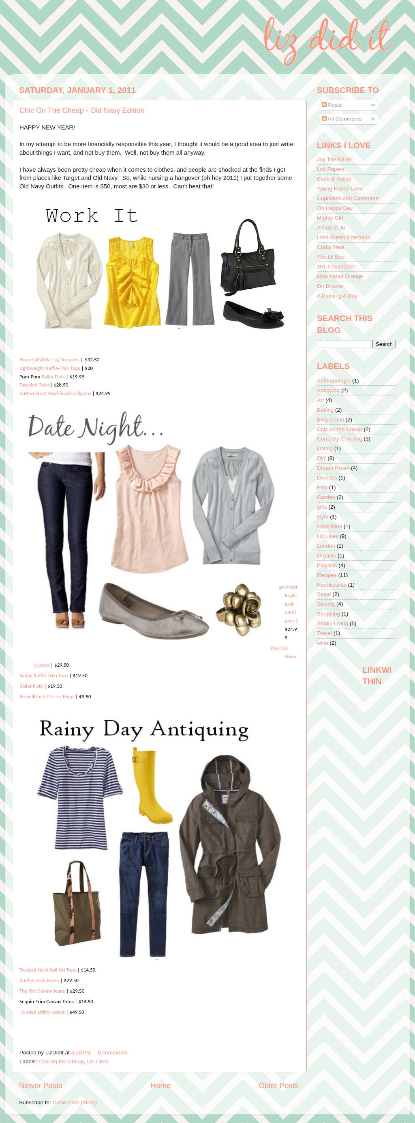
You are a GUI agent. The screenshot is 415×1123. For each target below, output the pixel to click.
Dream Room (333, 468)
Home (160, 1085)
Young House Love (340, 189)
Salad (324, 594)
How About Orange (340, 276)
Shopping (328, 614)
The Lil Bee (330, 257)
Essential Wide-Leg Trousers (49, 359)
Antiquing (328, 390)
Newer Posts (40, 1085)
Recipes (327, 575)
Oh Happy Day (335, 208)
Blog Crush (330, 420)
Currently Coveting (339, 439)
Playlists (327, 565)
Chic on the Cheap (61, 1061)
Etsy (322, 487)
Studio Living (332, 623)
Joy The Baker (334, 159)
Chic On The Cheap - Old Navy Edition (82, 110)
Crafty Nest (330, 247)
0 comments (113, 1053)
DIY (321, 458)
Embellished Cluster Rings (46, 696)
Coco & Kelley (334, 179)
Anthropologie (334, 381)
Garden (326, 497)
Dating (325, 448)
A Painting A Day (337, 296)
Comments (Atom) (75, 1102)
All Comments (342, 119)
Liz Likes (98, 1061)
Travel (324, 633)
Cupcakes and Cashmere (348, 198)
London (326, 546)
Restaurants (332, 585)
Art (320, 400)
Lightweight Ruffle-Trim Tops (49, 368)
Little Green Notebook (343, 237)
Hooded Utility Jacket (42, 1012)
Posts (332, 105)
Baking (325, 410)
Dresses (327, 478)
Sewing (326, 604)
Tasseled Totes (34, 385)
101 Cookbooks (336, 266)
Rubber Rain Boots (39, 980)
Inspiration (329, 526)
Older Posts (279, 1085)
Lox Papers (330, 169)
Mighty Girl (330, 218)
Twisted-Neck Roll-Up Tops (47, 970)
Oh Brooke (330, 286)
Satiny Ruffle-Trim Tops (43, 675)
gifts (322, 507)
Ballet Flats (52, 377)
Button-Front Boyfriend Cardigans (55, 393)
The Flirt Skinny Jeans (42, 991)
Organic (326, 556)
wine (322, 643)
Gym (323, 517)
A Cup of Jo (331, 228)
